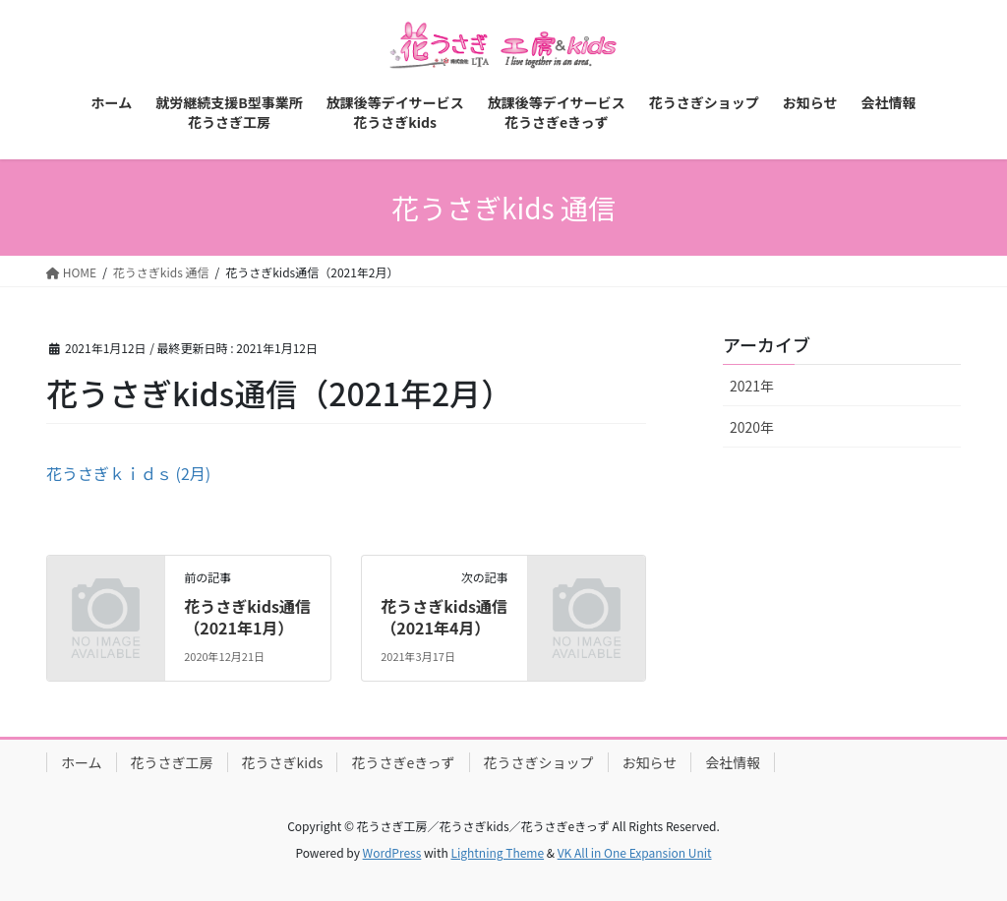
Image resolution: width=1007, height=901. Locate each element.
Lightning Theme (497, 852)
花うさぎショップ (539, 762)
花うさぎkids (283, 762)
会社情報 (732, 762)
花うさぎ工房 (172, 762)
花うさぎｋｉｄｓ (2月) (128, 473)
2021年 (752, 385)
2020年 (752, 427)
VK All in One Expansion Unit (635, 852)
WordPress (392, 852)
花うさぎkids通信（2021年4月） (444, 616)
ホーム (81, 762)
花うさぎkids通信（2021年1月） (247, 616)
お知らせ (650, 762)
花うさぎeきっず (402, 762)
